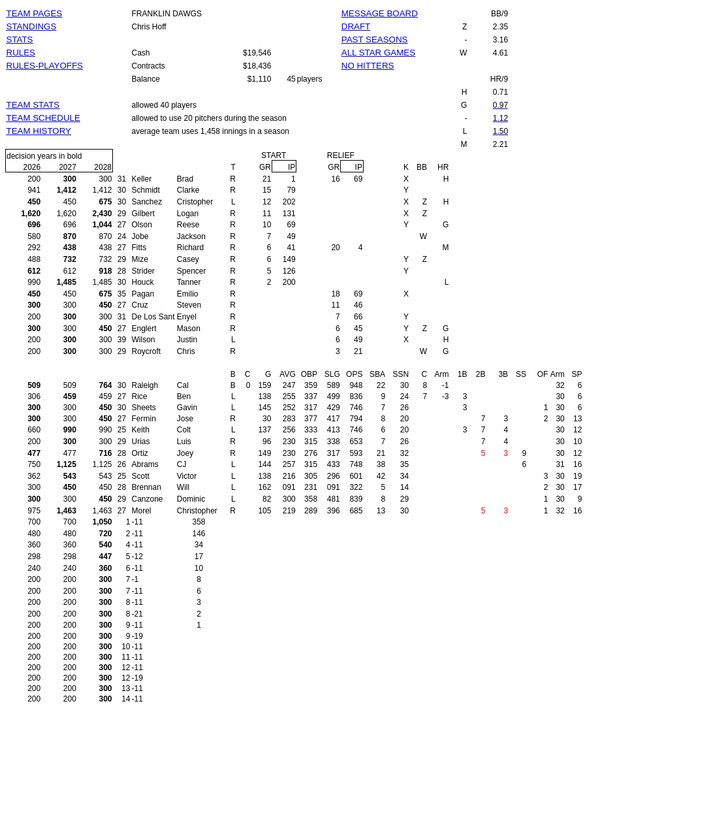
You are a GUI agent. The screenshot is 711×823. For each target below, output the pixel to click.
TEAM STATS (33, 105)
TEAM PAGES (35, 13)
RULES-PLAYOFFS (45, 66)
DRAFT (355, 26)
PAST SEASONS (374, 39)
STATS (20, 39)
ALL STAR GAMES (378, 52)
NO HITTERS (367, 66)
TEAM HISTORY (39, 131)
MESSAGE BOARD (379, 13)
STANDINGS (32, 26)
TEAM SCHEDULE (43, 118)
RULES (21, 52)
